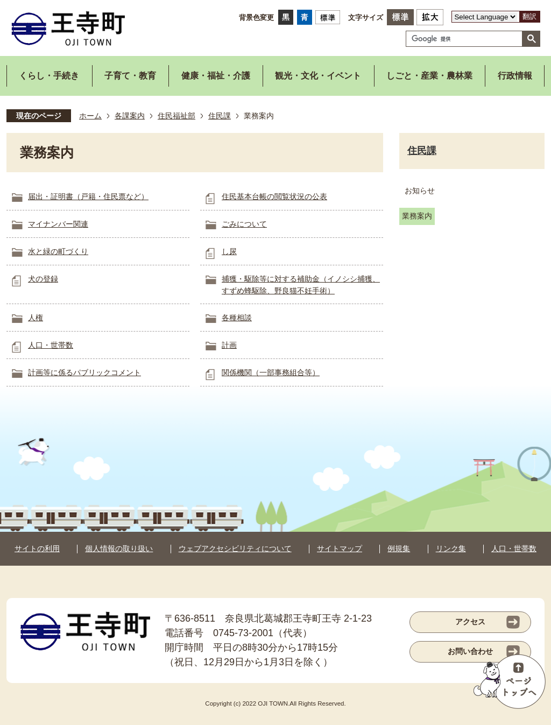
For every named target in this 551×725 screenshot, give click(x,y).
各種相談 (237, 317)
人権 (35, 317)
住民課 (219, 115)
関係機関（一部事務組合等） (271, 372)
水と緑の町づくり (58, 251)
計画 (229, 345)
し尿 (229, 251)
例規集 (398, 548)
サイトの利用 (37, 548)
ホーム (90, 115)
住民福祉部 (176, 115)
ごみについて (244, 224)
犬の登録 (43, 278)
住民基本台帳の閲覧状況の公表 (274, 196)
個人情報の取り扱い (119, 548)
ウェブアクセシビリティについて (235, 548)
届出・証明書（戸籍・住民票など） (88, 196)
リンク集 (451, 548)
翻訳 (529, 16)
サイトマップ (339, 548)
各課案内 (130, 115)
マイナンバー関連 (58, 224)
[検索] (467, 38)
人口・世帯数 (50, 345)
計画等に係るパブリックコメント (84, 372)
